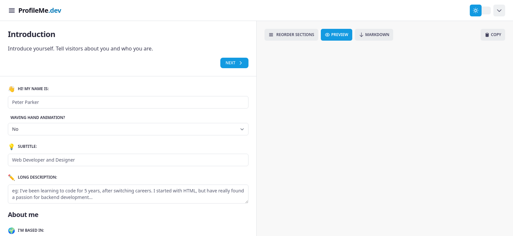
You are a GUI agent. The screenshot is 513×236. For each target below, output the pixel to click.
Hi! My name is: (28, 88)
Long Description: (32, 177)
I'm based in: (26, 230)
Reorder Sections (291, 34)
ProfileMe (39, 10)
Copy (493, 34)
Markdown (374, 34)
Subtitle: (22, 146)
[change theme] (480, 10)
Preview (336, 34)
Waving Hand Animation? (37, 117)
